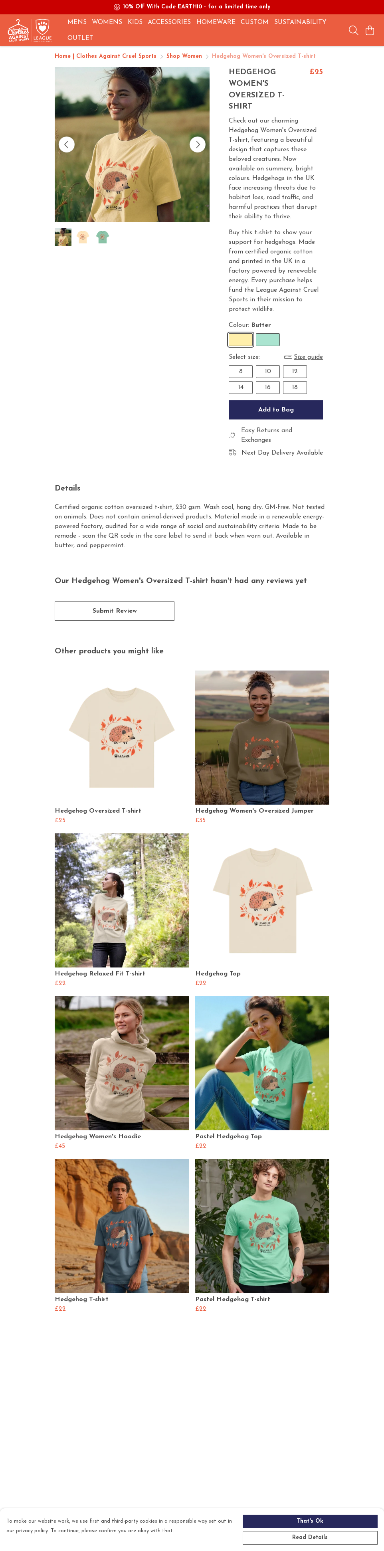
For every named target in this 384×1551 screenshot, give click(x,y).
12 (295, 371)
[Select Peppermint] (268, 339)
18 (295, 387)
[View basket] (370, 30)
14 (240, 387)
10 (268, 371)
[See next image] (198, 144)
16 (268, 387)
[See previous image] (67, 144)
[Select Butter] (241, 339)
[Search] (354, 30)
